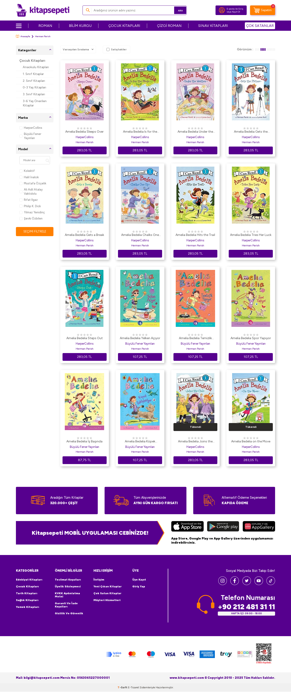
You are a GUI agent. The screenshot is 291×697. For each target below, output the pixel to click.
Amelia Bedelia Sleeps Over (84, 132)
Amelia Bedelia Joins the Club (195, 441)
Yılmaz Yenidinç (32, 212)
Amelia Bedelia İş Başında (84, 441)
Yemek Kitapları (27, 607)
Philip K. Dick (30, 206)
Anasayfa (23, 36)
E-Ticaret (133, 687)
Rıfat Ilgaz (28, 199)
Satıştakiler (116, 49)
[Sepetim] (262, 10)
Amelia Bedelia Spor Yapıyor (251, 338)
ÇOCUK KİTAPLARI (124, 25)
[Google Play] (223, 527)
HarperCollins (30, 127)
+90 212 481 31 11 (246, 606)
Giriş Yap (138, 586)
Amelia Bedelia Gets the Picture (251, 132)
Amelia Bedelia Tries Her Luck (250, 235)
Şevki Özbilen (31, 218)
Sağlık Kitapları (27, 600)
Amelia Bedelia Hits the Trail (195, 235)
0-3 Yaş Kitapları (34, 87)
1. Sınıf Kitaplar (33, 74)
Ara (176, 10)
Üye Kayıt (139, 579)
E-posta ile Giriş (235, 8)
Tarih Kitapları (26, 593)
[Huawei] (259, 527)
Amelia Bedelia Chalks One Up (140, 235)
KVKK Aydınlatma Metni (67, 595)
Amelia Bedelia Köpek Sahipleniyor (140, 441)
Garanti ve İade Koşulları (66, 605)
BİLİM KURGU (80, 25)
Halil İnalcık (29, 177)
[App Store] (187, 527)
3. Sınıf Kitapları (34, 94)
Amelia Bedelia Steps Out (84, 338)
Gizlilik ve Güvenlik (69, 613)
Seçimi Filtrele (35, 231)
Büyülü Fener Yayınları (30, 135)
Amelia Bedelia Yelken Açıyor (140, 338)
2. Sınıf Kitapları (34, 81)
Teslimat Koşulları (68, 579)
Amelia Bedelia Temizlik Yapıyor (195, 338)
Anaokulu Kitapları (36, 67)
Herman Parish (84, 142)
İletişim (98, 579)
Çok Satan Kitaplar (107, 593)
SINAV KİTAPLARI (213, 25)
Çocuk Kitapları (32, 61)
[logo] (43, 10)
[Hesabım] (222, 10)
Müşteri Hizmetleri (106, 600)
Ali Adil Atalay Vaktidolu (31, 191)
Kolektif (27, 171)
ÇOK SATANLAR (260, 25)
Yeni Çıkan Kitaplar (107, 586)
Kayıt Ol (236, 11)
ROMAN (45, 25)
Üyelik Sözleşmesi (68, 586)
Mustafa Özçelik (32, 183)
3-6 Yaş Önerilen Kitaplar (35, 103)
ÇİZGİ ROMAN (169, 25)
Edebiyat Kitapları (29, 579)
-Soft (123, 687)
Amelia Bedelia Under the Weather (195, 132)
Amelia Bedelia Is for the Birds (140, 132)
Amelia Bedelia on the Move (250, 441)
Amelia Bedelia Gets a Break (84, 235)
